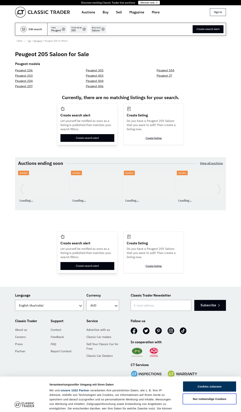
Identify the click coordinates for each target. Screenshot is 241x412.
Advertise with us (98, 330)
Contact (56, 330)
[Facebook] (134, 330)
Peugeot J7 (164, 75)
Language (22, 295)
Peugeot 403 (95, 75)
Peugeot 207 (24, 86)
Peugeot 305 (95, 70)
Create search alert (208, 29)
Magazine (136, 12)
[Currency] (102, 305)
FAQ (53, 344)
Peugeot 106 (24, 70)
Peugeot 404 (95, 81)
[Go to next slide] (219, 188)
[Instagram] (171, 330)
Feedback (57, 337)
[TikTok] (183, 330)
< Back (19, 40)
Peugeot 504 (165, 70)
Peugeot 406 (95, 86)
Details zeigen (200, 404)
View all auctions (211, 163)
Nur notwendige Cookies (209, 366)
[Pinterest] (158, 330)
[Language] (49, 305)
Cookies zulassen (209, 354)
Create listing (154, 138)
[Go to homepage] (42, 12)
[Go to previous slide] (22, 188)
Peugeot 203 (24, 75)
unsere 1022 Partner (75, 358)
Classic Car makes (98, 337)
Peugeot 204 (24, 81)
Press (19, 344)
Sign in (218, 12)
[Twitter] (146, 330)
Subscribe (210, 305)
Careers (20, 337)
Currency (93, 295)
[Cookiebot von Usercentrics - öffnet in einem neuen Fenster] (24, 404)
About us (21, 330)
